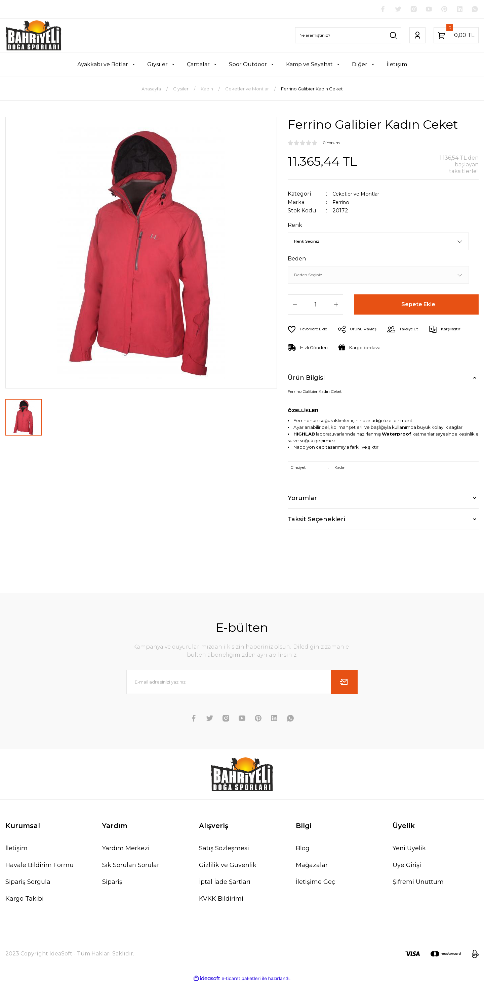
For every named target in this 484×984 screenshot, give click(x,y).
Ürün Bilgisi (306, 378)
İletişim (16, 849)
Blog (303, 849)
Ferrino (342, 203)
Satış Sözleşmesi (224, 849)
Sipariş (112, 882)
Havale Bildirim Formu (39, 865)
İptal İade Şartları (224, 882)
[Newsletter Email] (242, 682)
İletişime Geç (315, 882)
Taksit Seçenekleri (316, 520)
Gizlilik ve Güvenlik (227, 865)
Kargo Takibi (24, 899)
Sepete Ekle (419, 305)
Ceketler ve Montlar (359, 194)
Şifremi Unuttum (418, 882)
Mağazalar (312, 865)
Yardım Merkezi (126, 849)
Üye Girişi (407, 865)
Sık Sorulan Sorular (130, 865)
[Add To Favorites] (310, 330)
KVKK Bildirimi (221, 899)
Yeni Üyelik (409, 849)
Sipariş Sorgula (27, 882)
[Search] (348, 36)
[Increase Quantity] (336, 305)
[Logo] (33, 36)
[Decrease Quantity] (294, 305)
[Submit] (344, 682)
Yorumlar (302, 498)
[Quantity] (315, 305)
